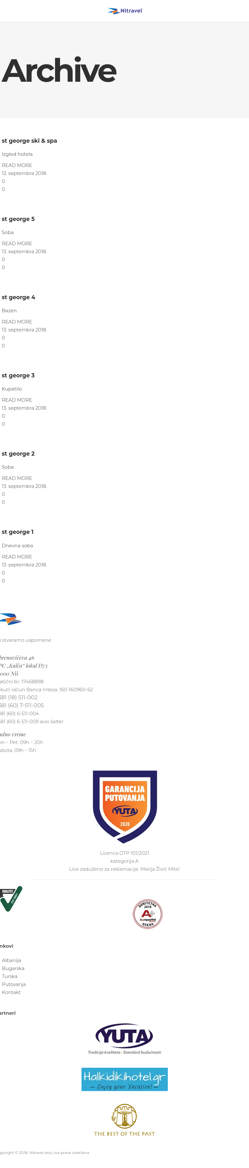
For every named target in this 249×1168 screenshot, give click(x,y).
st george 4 (18, 297)
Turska (10, 976)
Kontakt (11, 992)
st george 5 (18, 219)
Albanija (11, 960)
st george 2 (18, 453)
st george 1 (18, 531)
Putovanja (14, 984)
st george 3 (18, 375)
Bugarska (13, 968)
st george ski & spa (29, 140)
